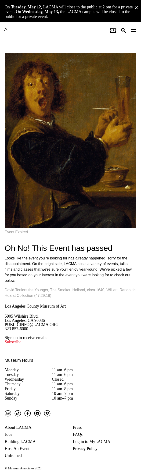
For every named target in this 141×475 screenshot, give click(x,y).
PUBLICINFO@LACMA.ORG (31, 324)
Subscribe (13, 342)
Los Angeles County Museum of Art (35, 306)
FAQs (78, 434)
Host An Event (17, 448)
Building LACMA (20, 441)
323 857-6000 (16, 328)
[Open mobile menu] (134, 29)
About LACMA (18, 427)
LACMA (17, 29)
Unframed (13, 455)
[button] (124, 29)
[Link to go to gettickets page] (113, 29)
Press (77, 427)
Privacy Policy (85, 448)
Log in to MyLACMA (92, 441)
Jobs (8, 434)
